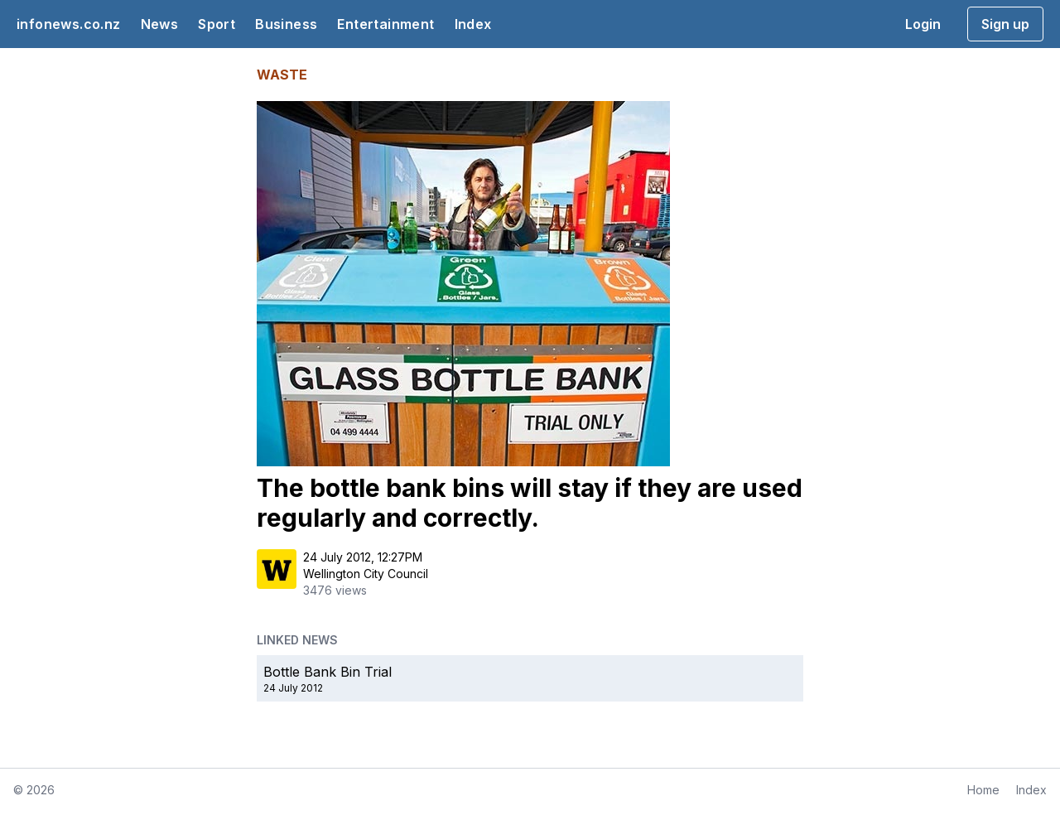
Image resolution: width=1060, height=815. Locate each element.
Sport (216, 24)
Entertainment (385, 24)
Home (983, 790)
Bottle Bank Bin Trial (327, 671)
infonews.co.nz (69, 24)
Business (286, 24)
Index (473, 24)
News (160, 24)
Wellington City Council (365, 574)
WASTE (282, 74)
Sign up (1005, 24)
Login (923, 24)
